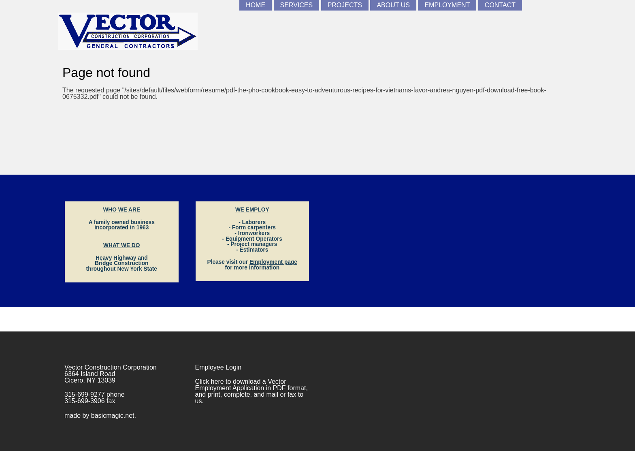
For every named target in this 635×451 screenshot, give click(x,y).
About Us (393, 5)
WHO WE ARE (121, 210)
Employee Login (218, 367)
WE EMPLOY (252, 210)
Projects (345, 5)
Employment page (273, 262)
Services (296, 5)
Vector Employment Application (240, 384)
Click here (209, 381)
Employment (447, 5)
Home (255, 5)
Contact (500, 5)
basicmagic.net (112, 415)
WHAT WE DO (121, 245)
